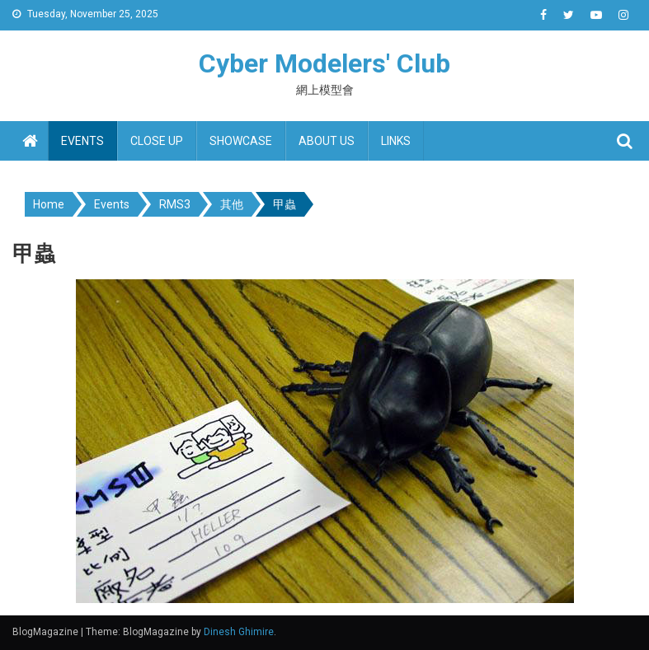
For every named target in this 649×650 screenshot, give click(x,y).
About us (327, 140)
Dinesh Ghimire (239, 632)
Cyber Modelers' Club (324, 63)
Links (396, 140)
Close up (156, 140)
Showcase (240, 140)
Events (82, 140)
